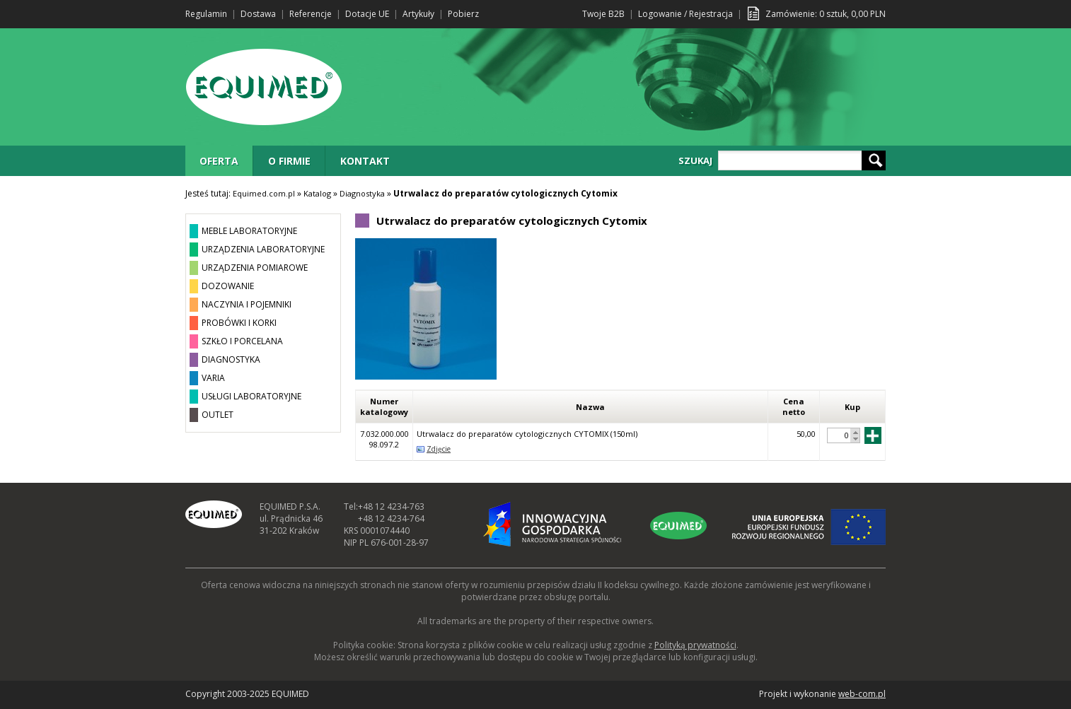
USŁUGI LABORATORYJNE (251, 396)
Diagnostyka (362, 193)
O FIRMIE (289, 161)
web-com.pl (862, 694)
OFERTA (218, 161)
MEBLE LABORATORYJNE (249, 231)
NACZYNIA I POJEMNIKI (246, 304)
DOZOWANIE (228, 286)
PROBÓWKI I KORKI (239, 323)
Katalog (317, 193)
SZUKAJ (695, 160)
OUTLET (217, 415)
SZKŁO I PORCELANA (242, 341)
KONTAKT (365, 161)
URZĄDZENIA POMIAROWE (255, 268)
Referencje (310, 14)
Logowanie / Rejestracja (685, 14)
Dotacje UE (367, 14)
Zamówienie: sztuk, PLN (825, 14)
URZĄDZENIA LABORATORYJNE (263, 249)
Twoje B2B (603, 14)
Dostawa (258, 14)
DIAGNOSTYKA (231, 359)
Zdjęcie (439, 449)
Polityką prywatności (695, 645)
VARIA (213, 378)
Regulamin (206, 14)
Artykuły (418, 14)
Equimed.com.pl (264, 193)
